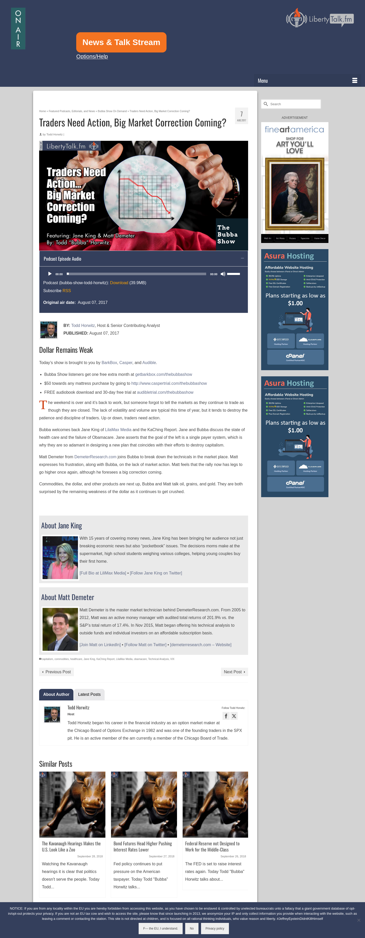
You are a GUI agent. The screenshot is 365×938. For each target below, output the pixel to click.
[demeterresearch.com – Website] (200, 645)
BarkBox (109, 362)
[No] (358, 920)
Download (119, 283)
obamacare (140, 659)
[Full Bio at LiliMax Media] (103, 573)
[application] (143, 274)
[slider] (136, 274)
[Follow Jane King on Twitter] (156, 573)
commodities (61, 659)
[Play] (49, 273)
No (192, 928)
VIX (172, 659)
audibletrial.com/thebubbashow (165, 392)
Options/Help (92, 57)
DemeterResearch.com (95, 457)
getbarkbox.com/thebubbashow (164, 374)
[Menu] (307, 80)
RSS (66, 291)
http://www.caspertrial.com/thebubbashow (169, 383)
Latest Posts (89, 694)
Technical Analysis (158, 659)
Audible (149, 362)
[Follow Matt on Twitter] (145, 645)
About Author (56, 694)
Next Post (233, 672)
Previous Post (58, 672)
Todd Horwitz (54, 134)
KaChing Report (105, 659)
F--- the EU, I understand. (160, 928)
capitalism (47, 659)
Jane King (89, 659)
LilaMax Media (118, 430)
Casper (125, 362)
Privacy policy (215, 928)
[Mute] (223, 273)
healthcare (76, 659)
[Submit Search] (265, 104)
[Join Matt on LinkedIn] (100, 645)
